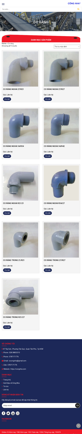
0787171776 (14, 357)
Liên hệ (5, 390)
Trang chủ (7, 380)
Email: (5, 361)
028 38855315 (14, 352)
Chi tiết (7, 99)
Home (4, 43)
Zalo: (4, 365)
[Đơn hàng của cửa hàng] (67, 46)
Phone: (5, 352)
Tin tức (5, 386)
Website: (6, 369)
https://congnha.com (18, 369)
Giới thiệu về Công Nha (11, 383)
